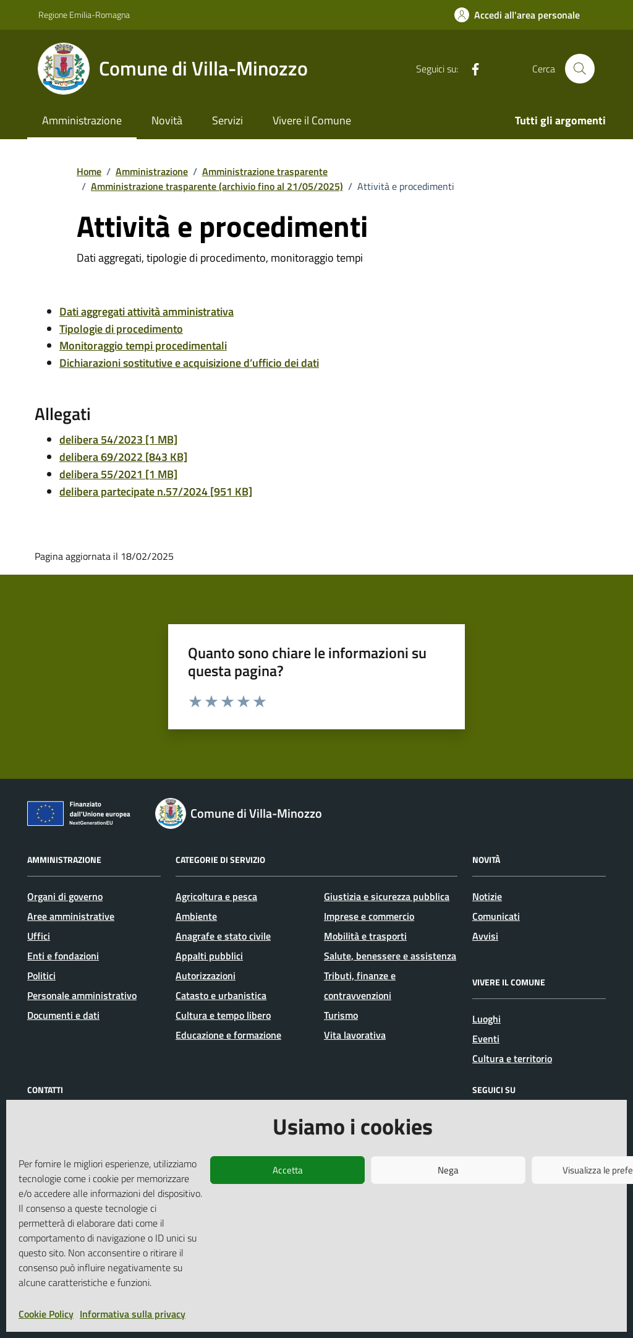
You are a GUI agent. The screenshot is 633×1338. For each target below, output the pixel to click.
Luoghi (486, 1018)
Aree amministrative (70, 916)
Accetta (288, 1170)
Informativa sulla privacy (132, 1313)
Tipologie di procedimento (121, 328)
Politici (41, 975)
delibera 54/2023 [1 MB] (118, 439)
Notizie (487, 896)
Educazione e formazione (228, 1034)
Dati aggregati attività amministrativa (146, 311)
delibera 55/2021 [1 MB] (118, 474)
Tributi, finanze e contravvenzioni (360, 985)
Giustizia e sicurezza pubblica (386, 896)
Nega (448, 1170)
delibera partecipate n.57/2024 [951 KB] (155, 491)
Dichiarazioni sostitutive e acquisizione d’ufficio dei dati (189, 362)
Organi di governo (65, 896)
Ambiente (196, 916)
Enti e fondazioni (63, 955)
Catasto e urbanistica (221, 995)
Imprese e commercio (369, 916)
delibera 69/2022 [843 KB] (123, 456)
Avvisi (485, 935)
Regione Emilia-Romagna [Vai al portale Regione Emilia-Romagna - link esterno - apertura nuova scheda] (84, 14)
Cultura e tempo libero (223, 1015)
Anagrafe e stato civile (223, 935)
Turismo (341, 1015)
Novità (166, 120)
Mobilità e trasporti (365, 935)
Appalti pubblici (209, 955)
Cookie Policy (46, 1313)
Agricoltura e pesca (216, 896)
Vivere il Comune (312, 120)
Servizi (227, 120)
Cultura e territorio (512, 1058)
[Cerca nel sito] (580, 69)
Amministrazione (82, 120)
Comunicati (496, 916)
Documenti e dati (63, 1015)
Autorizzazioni (206, 975)
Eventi (485, 1038)
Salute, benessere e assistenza (390, 955)
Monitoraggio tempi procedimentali (143, 345)
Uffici (38, 935)
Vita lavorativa (355, 1034)
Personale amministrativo (82, 995)
